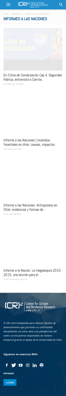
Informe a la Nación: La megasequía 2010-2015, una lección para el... (32, 272)
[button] (61, 4)
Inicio (6, 13)
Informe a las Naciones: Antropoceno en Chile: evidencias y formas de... (30, 207)
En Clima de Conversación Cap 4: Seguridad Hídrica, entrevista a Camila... (32, 77)
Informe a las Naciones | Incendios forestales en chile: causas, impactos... (30, 142)
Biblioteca (17, 13)
